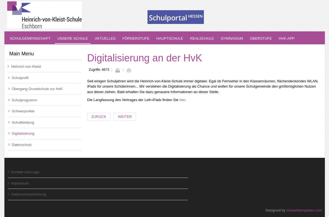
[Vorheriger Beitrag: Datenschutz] (98, 117)
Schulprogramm (22, 100)
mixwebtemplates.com (304, 210)
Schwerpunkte (21, 111)
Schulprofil (18, 78)
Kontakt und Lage (24, 172)
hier (182, 100)
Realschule (202, 38)
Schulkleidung (21, 122)
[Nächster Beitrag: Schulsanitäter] (125, 117)
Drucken (117, 70)
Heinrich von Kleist (24, 66)
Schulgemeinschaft (30, 38)
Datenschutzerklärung (27, 194)
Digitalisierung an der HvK (144, 58)
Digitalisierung (21, 133)
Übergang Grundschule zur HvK (35, 89)
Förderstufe (136, 38)
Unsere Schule (72, 38)
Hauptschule (169, 38)
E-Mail (129, 70)
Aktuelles (105, 38)
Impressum (18, 183)
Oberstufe (261, 38)
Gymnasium (232, 38)
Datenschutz (20, 145)
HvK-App (286, 38)
